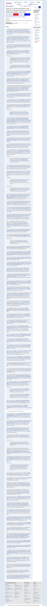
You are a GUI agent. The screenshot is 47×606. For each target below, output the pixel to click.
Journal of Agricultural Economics (12, 32)
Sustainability (27, 90)
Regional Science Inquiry (25, 224)
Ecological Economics (18, 128)
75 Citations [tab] (27, 14)
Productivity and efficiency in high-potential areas (20, 208)
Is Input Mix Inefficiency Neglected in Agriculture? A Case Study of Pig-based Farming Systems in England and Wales (19, 282)
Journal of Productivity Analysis (12, 236)
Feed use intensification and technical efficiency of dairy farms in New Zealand (19, 180)
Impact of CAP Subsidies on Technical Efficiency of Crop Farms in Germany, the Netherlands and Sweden (19, 346)
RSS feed (29, 20)
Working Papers (20, 59)
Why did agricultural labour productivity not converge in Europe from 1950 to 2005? (18, 309)
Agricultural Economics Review (19, 316)
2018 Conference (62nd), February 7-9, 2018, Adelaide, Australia (17, 359)
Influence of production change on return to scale (15, 528)
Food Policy (8, 542)
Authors (25, 2)
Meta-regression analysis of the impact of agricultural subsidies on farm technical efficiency (18, 269)
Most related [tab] (8, 16)
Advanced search (38, 9)
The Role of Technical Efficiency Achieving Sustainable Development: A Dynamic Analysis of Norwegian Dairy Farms (18, 230)
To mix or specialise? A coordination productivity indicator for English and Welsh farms (19, 112)
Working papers (38, 14)
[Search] (39, 7)
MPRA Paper (20, 444)
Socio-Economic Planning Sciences (12, 336)
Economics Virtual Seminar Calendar (37, 38)
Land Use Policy (15, 254)
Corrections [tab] (24, 16)
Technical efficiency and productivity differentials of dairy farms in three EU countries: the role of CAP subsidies (18, 315)
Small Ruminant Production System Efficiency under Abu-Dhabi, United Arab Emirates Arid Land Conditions (19, 139)
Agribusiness (17, 322)
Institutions (32, 2)
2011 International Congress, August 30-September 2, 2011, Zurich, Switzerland (19, 467)
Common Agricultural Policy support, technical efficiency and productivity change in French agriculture (19, 382)
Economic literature (18, 2)
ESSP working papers (13, 566)
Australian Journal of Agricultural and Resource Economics (16, 133)
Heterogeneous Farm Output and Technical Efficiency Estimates (19, 166)
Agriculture (19, 140)
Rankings (38, 2)
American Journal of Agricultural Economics (16, 161)
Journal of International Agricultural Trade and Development (17, 167)
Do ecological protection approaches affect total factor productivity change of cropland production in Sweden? (18, 127)
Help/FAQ (19, 4)
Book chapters (37, 22)
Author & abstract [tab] (9, 14)
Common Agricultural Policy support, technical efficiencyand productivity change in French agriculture (20, 395)
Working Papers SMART (21, 67)
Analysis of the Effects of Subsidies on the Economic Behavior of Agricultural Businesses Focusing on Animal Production (19, 215)
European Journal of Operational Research (23, 52)
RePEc (12, 605)
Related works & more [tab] (16, 16)
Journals (36, 15)
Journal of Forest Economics (16, 407)
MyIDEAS (33, 4)
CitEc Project (19, 20)
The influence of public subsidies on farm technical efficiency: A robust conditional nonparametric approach (18, 51)
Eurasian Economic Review (21, 276)
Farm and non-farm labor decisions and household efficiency (19, 235)
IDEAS (8, 605)
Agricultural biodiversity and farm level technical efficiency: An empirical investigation (17, 406)
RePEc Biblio (37, 32)
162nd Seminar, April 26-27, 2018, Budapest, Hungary (19, 289)
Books (36, 20)
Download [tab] (16, 14)
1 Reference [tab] (21, 14)
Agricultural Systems (27, 258)
